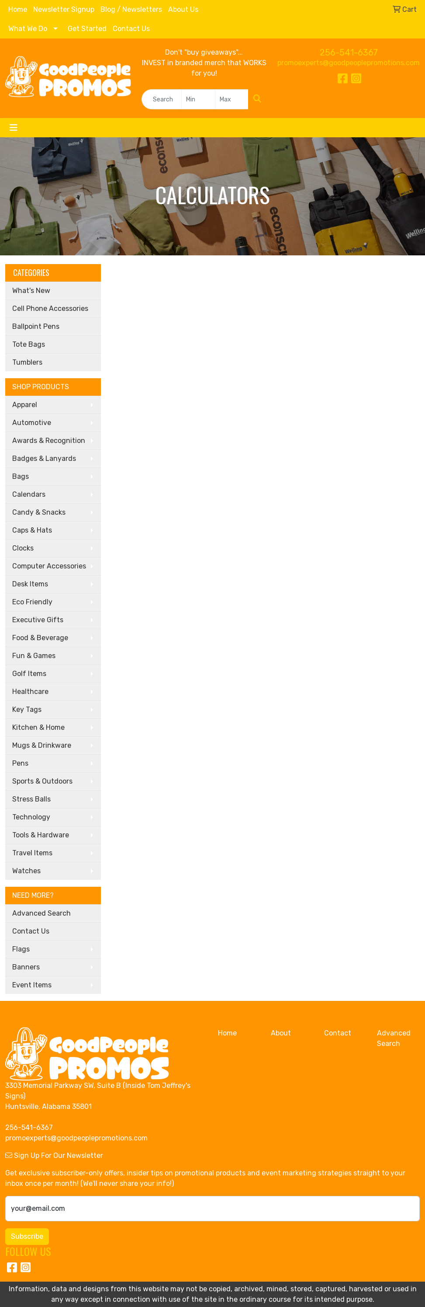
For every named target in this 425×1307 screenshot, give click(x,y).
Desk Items (30, 584)
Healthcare (30, 691)
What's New (31, 290)
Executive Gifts (37, 620)
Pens (20, 763)
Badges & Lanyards (44, 458)
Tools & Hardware (40, 835)
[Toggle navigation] (13, 128)
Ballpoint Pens (35, 326)
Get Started (87, 28)
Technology (31, 817)
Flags (21, 949)
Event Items (32, 985)
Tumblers (27, 362)
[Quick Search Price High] (232, 99)
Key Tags (26, 709)
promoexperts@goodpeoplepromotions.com (348, 63)
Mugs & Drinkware (41, 745)
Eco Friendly (32, 602)
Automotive (31, 422)
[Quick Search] (162, 99)
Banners (26, 967)
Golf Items (29, 673)
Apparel (24, 405)
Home (17, 9)
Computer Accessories (49, 566)
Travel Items (32, 853)
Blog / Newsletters (131, 9)
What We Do (27, 28)
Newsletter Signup (63, 9)
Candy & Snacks (39, 512)
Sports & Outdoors (42, 781)
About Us (183, 9)
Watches (26, 871)
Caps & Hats (32, 530)
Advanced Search (41, 913)
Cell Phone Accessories (50, 308)
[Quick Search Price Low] (198, 99)
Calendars (28, 494)
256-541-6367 (349, 52)
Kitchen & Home (38, 727)
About (281, 1033)
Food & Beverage (40, 638)
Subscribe (27, 1236)
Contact (337, 1033)
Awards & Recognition (48, 440)
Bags (20, 476)
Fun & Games (33, 656)
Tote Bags (28, 344)
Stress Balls (31, 799)
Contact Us (131, 28)
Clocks (23, 548)
